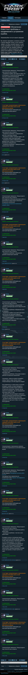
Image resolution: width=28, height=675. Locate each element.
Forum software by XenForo (5, 672)
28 (16, 59)
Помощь (25, 669)
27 (14, 59)
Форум (10, 18)
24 (9, 59)
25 (10, 59)
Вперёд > (23, 59)
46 (19, 59)
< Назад (2, 59)
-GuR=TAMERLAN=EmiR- (7, 263)
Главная (4, 17)
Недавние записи (5, 20)
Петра (7, 62)
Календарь (18, 17)
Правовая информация (18, 669)
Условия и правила (11, 671)
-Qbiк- (3, 154)
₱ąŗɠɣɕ (3, 329)
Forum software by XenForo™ (16, 672)
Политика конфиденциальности (22, 671)
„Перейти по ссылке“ (16, 54)
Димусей (3, 513)
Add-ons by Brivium (4, 673)
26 (12, 59)
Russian (2, 669)
